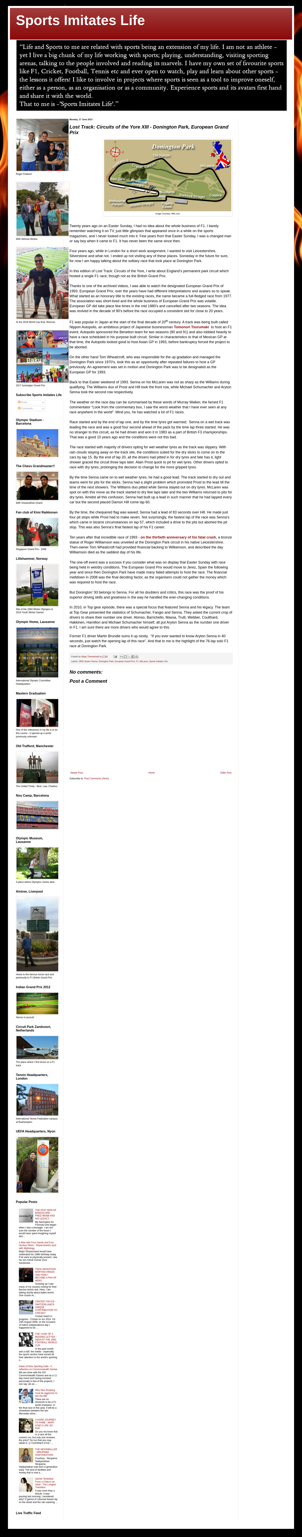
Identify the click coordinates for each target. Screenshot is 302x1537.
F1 (137, 661)
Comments (25, 408)
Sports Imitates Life (80, 20)
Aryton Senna (90, 661)
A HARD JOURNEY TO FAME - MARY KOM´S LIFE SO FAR (45, 1424)
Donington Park (106, 661)
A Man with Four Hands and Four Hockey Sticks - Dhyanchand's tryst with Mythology (37, 1245)
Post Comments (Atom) (96, 778)
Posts (22, 402)
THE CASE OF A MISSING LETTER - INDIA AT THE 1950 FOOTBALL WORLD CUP (46, 1340)
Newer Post (77, 772)
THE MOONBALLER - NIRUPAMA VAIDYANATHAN (46, 1452)
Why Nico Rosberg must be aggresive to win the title (46, 1393)
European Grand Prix (125, 661)
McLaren (144, 661)
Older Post (225, 772)
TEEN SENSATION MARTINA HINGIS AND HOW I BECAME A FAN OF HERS (45, 1275)
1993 (81, 661)
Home (151, 772)
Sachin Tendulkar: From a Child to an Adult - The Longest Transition (45, 1483)
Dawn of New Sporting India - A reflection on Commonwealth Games (38, 1367)
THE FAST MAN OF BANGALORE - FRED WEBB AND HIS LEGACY (45, 1214)
